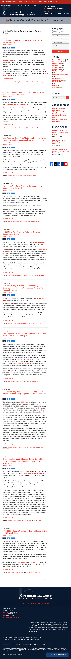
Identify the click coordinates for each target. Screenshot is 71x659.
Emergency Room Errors (29, 275)
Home (2, 2)
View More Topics (57, 90)
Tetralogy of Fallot (8, 60)
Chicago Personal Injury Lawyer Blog (59, 123)
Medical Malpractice (59, 60)
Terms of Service (44, 644)
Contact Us (45, 602)
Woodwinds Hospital (39, 242)
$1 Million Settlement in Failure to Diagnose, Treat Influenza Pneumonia (60, 152)
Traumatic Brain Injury (37, 81)
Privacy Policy (33, 644)
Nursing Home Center (50, 2)
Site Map (38, 602)
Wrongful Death (36, 221)
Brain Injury (10, 323)
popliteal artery (41, 410)
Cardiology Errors (12, 520)
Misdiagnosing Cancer (60, 74)
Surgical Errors (26, 81)
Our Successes (18, 5)
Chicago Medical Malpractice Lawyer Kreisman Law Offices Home (19, 637)
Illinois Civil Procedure (60, 85)
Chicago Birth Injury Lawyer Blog (60, 112)
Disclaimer (30, 602)
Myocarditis (6, 108)
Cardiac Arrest (11, 572)
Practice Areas (22, 2)
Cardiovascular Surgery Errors (15, 81)
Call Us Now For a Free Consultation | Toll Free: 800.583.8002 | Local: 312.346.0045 (56, 10)
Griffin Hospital (25, 402)
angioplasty (23, 562)
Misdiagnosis (57, 67)
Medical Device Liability (34, 381)
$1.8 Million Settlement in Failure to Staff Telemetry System (59, 135)
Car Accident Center (35, 2)
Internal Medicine (33, 175)
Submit (61, 51)
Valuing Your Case (6, 5)
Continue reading (7, 78)
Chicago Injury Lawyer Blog (60, 119)
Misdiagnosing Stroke (36, 323)
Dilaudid (32, 265)
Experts (24, 175)
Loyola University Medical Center (34, 473)
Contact (35, 5)
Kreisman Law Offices (18, 653)
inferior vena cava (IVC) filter (22, 363)
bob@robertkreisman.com (10, 617)
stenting (32, 562)
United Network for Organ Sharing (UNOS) (20, 104)
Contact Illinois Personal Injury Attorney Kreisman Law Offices (18, 638)
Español (27, 5)
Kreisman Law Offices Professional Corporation (19, 10)
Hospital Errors (26, 221)
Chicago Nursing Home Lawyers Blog (59, 116)
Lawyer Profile (11, 2)
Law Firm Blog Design (61, 654)
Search (67, 100)
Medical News (57, 72)
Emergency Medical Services (30, 447)
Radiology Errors (58, 83)
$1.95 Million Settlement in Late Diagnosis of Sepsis (60, 144)
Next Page (43, 579)
